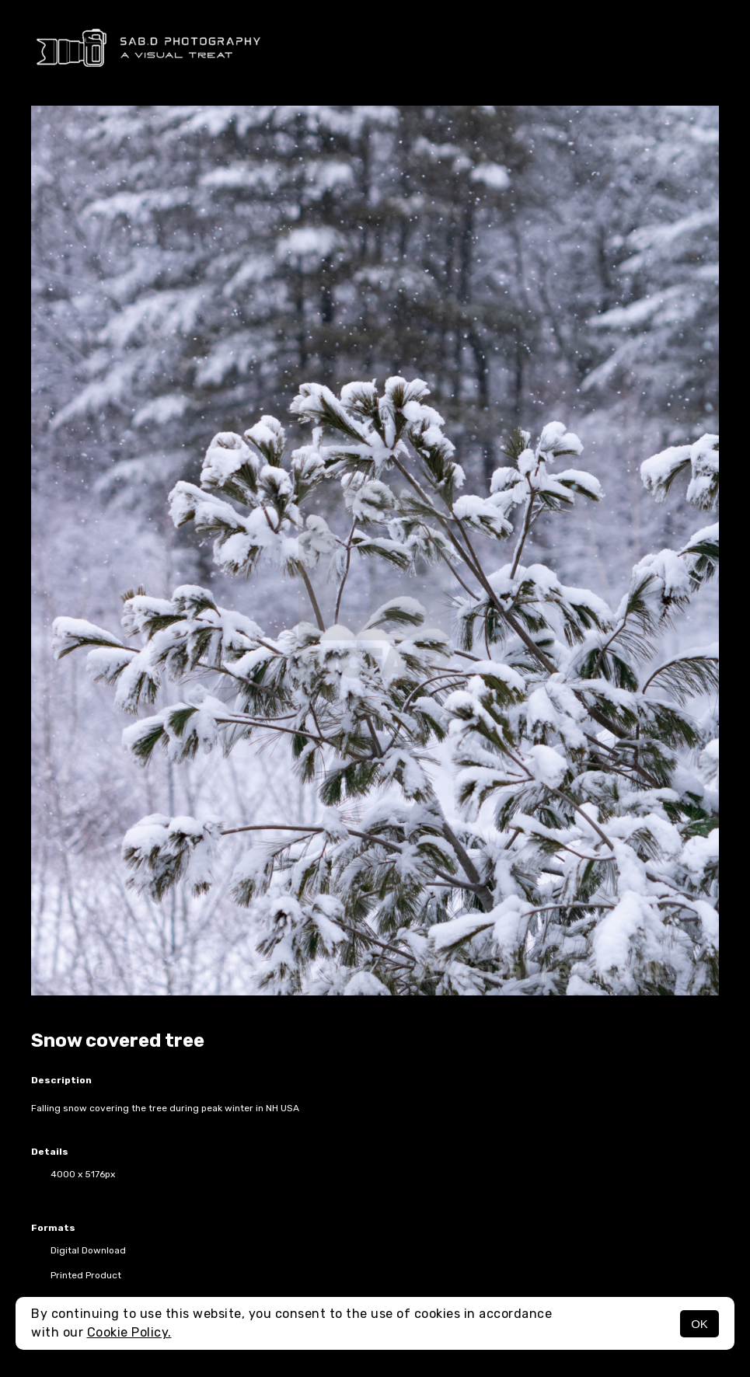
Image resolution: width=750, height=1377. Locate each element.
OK (699, 1323)
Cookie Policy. (129, 1332)
